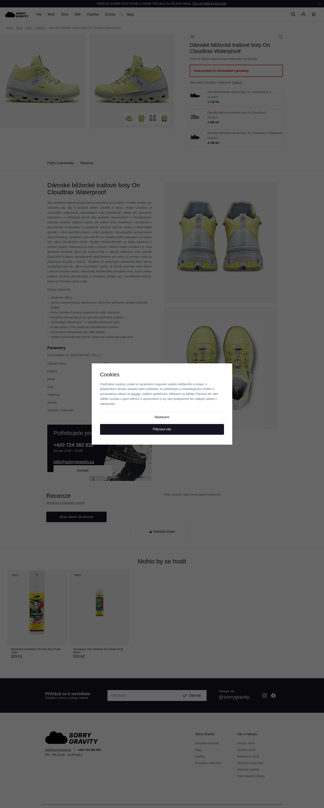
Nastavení (162, 417)
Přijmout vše (162, 429)
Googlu (136, 394)
